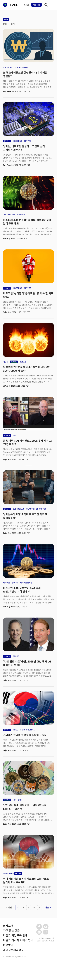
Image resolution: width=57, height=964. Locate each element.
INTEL (15, 730)
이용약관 (8, 945)
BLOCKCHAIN (18, 509)
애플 (4, 214)
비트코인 (11, 214)
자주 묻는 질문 (11, 930)
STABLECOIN (22, 67)
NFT (14, 800)
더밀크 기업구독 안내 (15, 935)
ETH (14, 435)
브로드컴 (23, 362)
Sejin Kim (7, 312)
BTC (5, 67)
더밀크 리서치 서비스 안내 (18, 940)
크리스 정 (6, 238)
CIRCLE (11, 67)
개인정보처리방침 (13, 950)
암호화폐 (15, 583)
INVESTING (17, 141)
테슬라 (5, 362)
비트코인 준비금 (26, 583)
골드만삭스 (21, 214)
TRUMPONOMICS (27, 730)
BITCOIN (7, 141)
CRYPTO (27, 141)
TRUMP (16, 656)
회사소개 (8, 926)
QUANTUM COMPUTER (36, 509)
